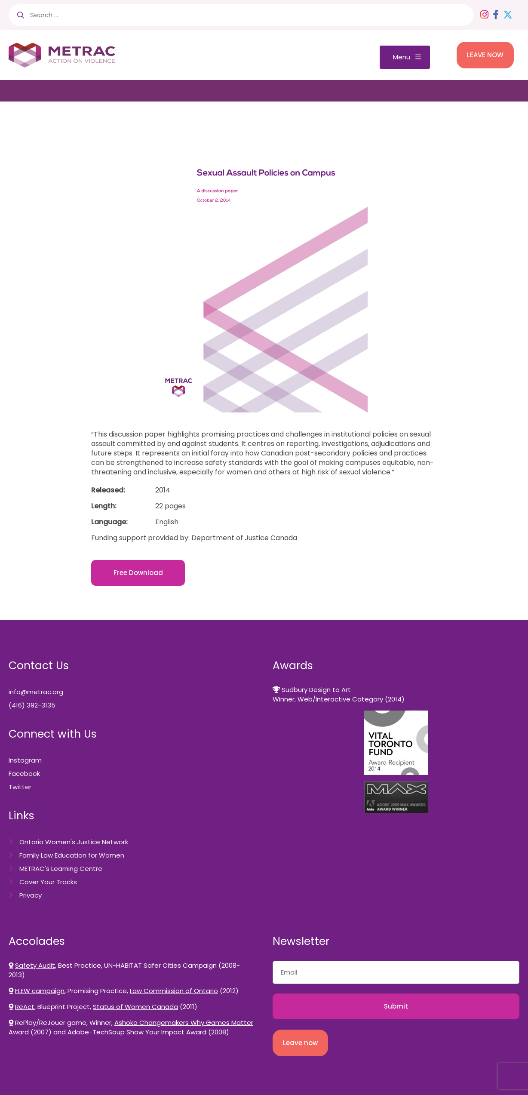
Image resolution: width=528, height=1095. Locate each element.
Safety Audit (35, 965)
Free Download (138, 572)
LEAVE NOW (485, 54)
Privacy (30, 895)
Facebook (24, 773)
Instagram (25, 760)
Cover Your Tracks (48, 881)
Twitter (20, 786)
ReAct (24, 1006)
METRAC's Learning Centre (60, 868)
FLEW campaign (39, 990)
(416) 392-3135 (32, 705)
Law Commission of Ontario (174, 990)
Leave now (300, 1042)
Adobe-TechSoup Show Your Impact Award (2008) (148, 1032)
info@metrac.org (36, 691)
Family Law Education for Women (71, 855)
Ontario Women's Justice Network (73, 841)
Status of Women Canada (135, 1006)
